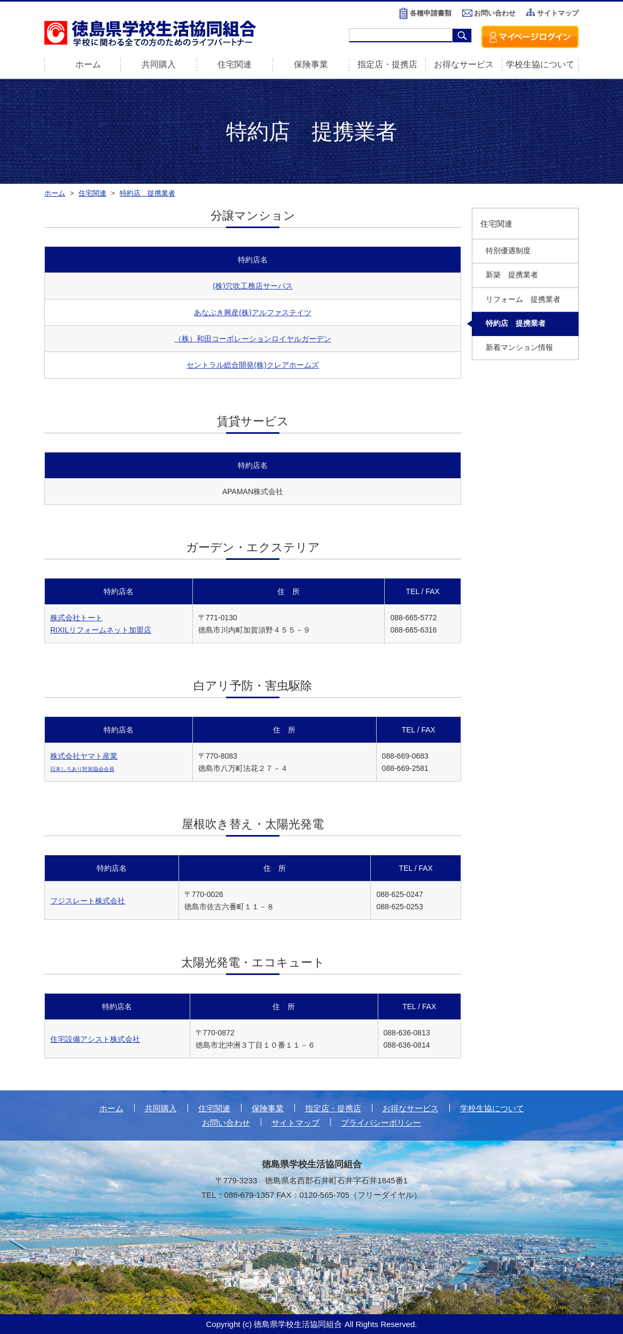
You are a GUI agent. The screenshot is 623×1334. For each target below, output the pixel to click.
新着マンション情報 (519, 348)
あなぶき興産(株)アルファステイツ (252, 312)
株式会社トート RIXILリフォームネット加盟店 (100, 623)
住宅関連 (234, 64)
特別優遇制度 (508, 251)
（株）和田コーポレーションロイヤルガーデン (252, 338)
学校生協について (540, 64)
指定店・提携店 (387, 64)
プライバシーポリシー (381, 1122)
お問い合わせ (495, 13)
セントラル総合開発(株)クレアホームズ (252, 365)
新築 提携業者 (512, 275)
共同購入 (159, 64)
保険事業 (311, 64)
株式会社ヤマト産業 (84, 761)
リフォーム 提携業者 (523, 299)
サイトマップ (558, 13)
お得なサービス (464, 64)
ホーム (111, 1108)
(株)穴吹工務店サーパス (252, 286)
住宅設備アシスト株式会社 (95, 1039)
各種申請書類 (430, 13)
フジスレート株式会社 (87, 900)
